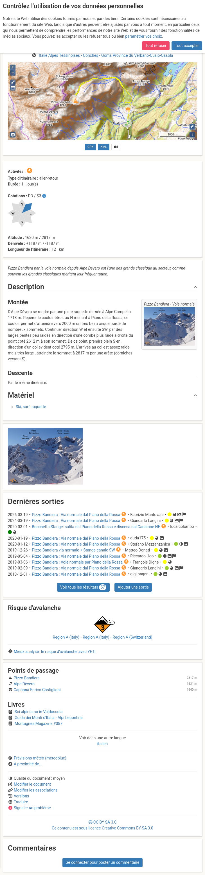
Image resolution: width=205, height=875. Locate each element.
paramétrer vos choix (143, 36)
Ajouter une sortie (133, 587)
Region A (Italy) (66, 637)
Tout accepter (187, 45)
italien (102, 743)
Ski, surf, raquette (31, 406)
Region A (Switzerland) (132, 637)
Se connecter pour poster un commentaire (102, 862)
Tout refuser (155, 45)
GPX (90, 147)
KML (104, 147)
